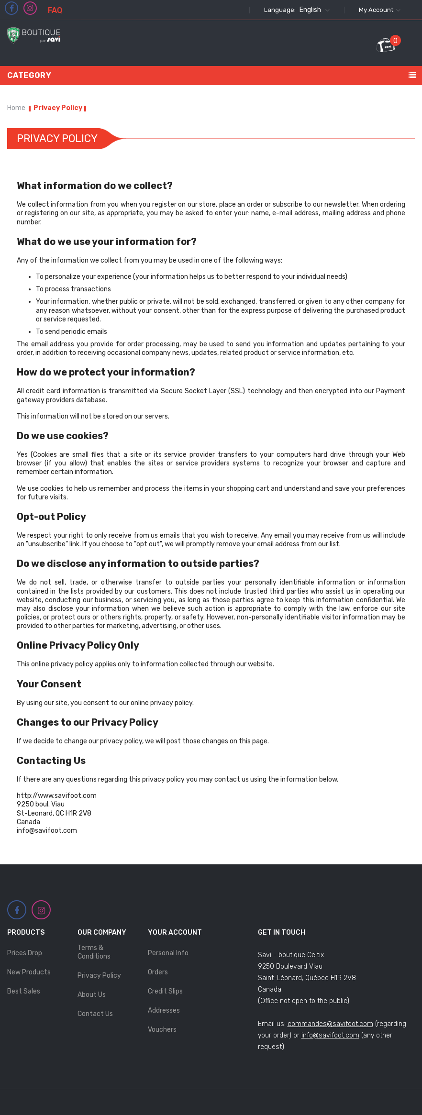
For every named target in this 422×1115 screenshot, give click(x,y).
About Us (92, 995)
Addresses (164, 1010)
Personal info (168, 953)
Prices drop (24, 953)
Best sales (23, 991)
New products (29, 972)
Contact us (95, 1014)
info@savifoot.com (330, 1035)
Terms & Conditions (94, 952)
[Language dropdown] (313, 10)
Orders (158, 972)
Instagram (30, 8)
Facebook (12, 8)
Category (29, 75)
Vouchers (162, 1030)
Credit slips (165, 991)
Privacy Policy (99, 975)
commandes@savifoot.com (330, 1024)
